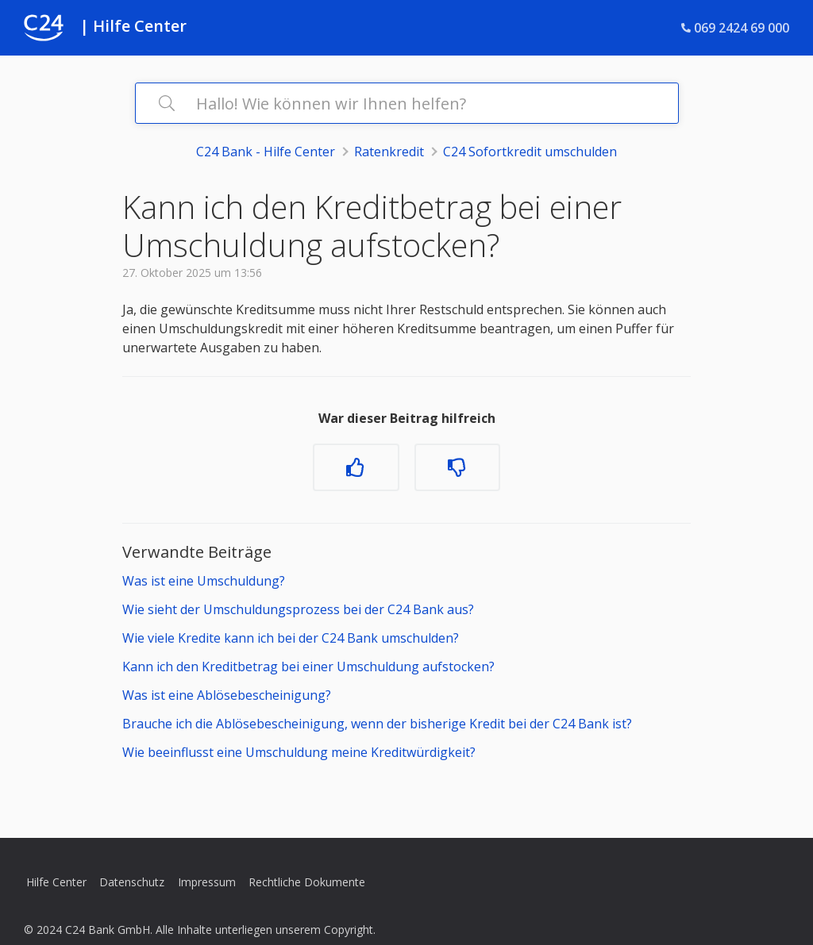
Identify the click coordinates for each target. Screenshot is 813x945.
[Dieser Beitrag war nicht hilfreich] (457, 467)
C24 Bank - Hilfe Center (265, 151)
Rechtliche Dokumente (307, 881)
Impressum (207, 881)
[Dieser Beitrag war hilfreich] (356, 467)
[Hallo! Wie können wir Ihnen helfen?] (407, 103)
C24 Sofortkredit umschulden (530, 151)
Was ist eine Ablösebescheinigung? (226, 695)
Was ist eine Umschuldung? (203, 581)
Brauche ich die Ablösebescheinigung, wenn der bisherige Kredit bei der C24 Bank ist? (377, 723)
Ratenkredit (389, 151)
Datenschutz (131, 881)
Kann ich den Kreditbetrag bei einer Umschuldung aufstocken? (308, 666)
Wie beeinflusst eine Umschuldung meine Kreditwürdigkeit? (299, 752)
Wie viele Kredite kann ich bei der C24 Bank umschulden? (290, 638)
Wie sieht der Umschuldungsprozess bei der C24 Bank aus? (298, 609)
